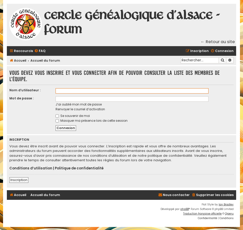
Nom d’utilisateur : (25, 90)
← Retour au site (218, 42)
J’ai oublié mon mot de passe (79, 104)
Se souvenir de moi (73, 116)
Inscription (18, 180)
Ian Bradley (226, 204)
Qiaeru (229, 214)
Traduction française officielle (202, 214)
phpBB (184, 209)
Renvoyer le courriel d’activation (80, 109)
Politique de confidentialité (79, 168)
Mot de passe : (21, 98)
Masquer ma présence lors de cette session (92, 120)
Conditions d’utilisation (30, 168)
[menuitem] (39, 51)
